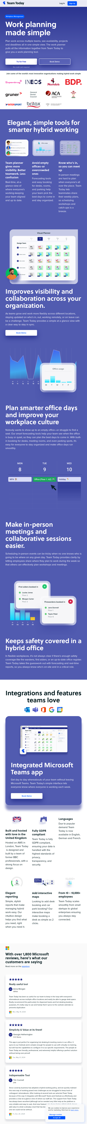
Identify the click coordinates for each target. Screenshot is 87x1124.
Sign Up (72, 3)
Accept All (56, 1117)
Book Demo (55, 61)
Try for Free (21, 61)
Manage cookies (55, 1114)
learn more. (75, 1110)
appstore (26, 966)
